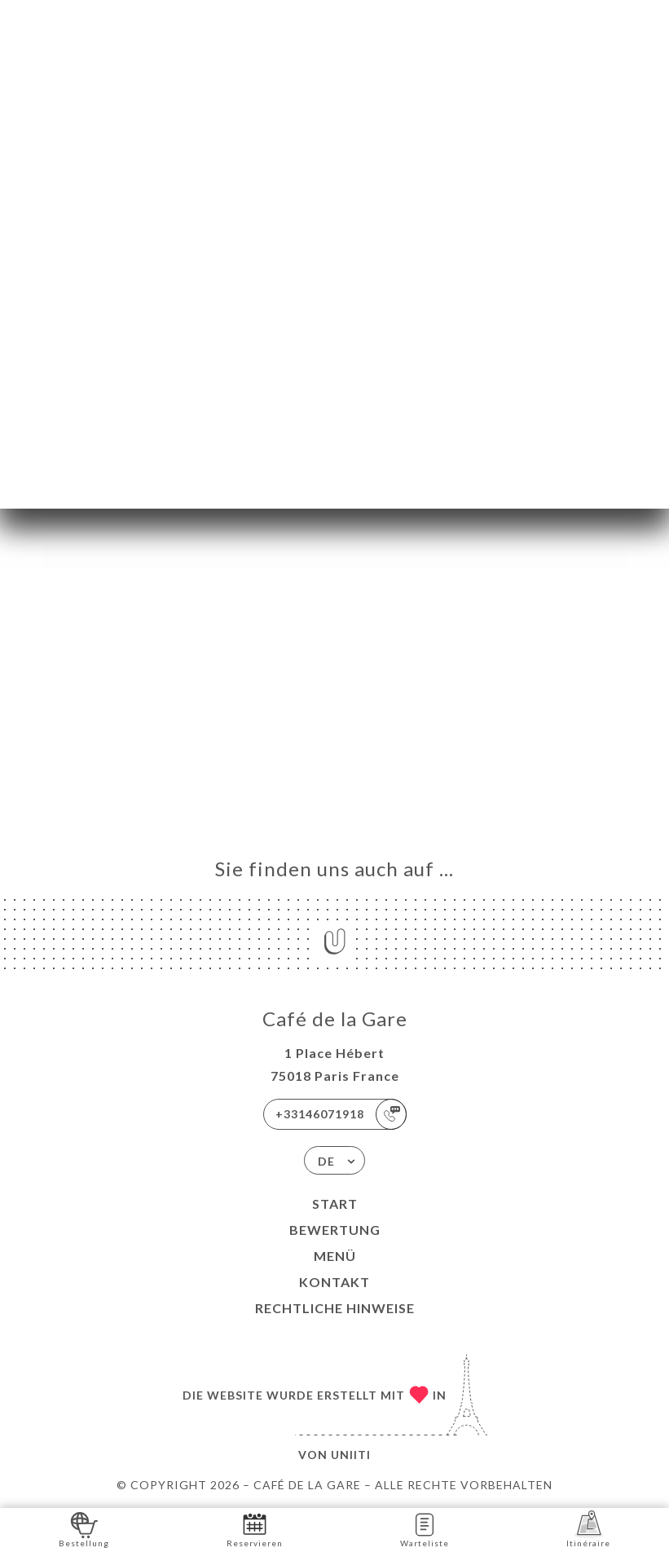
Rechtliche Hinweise (335, 1308)
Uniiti (351, 1455)
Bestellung (84, 1529)
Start (335, 1203)
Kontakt (334, 1282)
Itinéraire (588, 1529)
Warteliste (424, 1529)
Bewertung (335, 1229)
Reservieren (255, 1529)
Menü (335, 1255)
